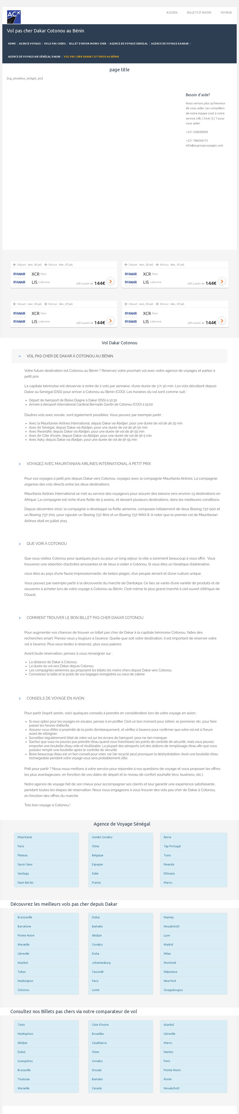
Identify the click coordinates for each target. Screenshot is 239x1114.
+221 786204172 (197, 140)
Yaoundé (98, 971)
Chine (95, 846)
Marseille (23, 944)
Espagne (97, 864)
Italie (95, 873)
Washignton (25, 1033)
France (96, 882)
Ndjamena (170, 971)
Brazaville (24, 1070)
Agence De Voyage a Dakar (170, 43)
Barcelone (24, 926)
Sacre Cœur (25, 864)
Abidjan (97, 935)
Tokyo (22, 971)
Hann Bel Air (26, 882)
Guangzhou (25, 1061)
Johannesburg (101, 962)
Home (12, 43)
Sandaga (23, 873)
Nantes (168, 1051)
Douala (96, 1070)
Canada (97, 1088)
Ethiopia (169, 873)
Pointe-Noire (172, 1070)
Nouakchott (172, 926)
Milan (167, 953)
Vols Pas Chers (55, 43)
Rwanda (169, 864)
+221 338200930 (197, 131)
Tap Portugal (172, 846)
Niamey (169, 917)
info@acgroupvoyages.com (204, 145)
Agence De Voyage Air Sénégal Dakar (34, 56)
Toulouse (24, 1079)
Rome (168, 1079)
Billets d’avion (199, 12)
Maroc (168, 882)
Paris (21, 846)
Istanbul (23, 962)
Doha (95, 953)
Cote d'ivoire (100, 1024)
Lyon (167, 935)
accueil (172, 12)
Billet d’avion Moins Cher (87, 43)
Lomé (95, 989)
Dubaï (96, 917)
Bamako (97, 926)
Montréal (170, 962)
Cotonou (23, 989)
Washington (25, 980)
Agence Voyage (30, 43)
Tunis (167, 855)
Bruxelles (98, 1033)
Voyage (226, 12)
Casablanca (99, 1042)
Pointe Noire (26, 935)
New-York (170, 980)
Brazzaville (25, 917)
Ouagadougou (173, 989)
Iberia (167, 837)
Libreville (23, 953)
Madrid (168, 944)
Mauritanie (25, 837)
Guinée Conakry (102, 837)
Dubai (21, 1051)
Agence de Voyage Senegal (129, 43)
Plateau (23, 855)
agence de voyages (181, 371)
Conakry (97, 944)
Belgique (97, 855)
